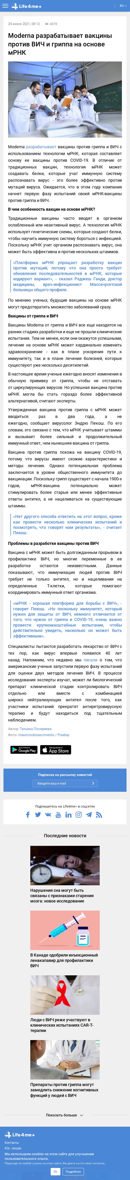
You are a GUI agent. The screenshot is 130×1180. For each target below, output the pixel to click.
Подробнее (73, 1172)
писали (90, 659)
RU (123, 6)
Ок (55, 1172)
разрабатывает (41, 146)
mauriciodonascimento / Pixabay (44, 735)
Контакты (12, 1142)
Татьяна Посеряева (36, 729)
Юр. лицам (13, 1148)
